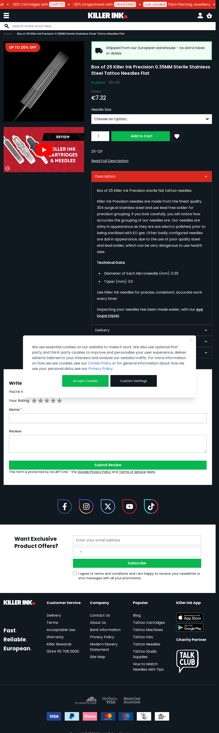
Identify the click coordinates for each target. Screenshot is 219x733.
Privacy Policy (100, 368)
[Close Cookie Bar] (191, 340)
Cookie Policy (99, 363)
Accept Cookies (85, 381)
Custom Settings (133, 381)
